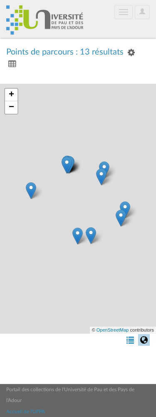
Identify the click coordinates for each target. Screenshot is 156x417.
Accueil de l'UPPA (25, 411)
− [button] (11, 107)
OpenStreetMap (113, 329)
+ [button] (11, 95)
